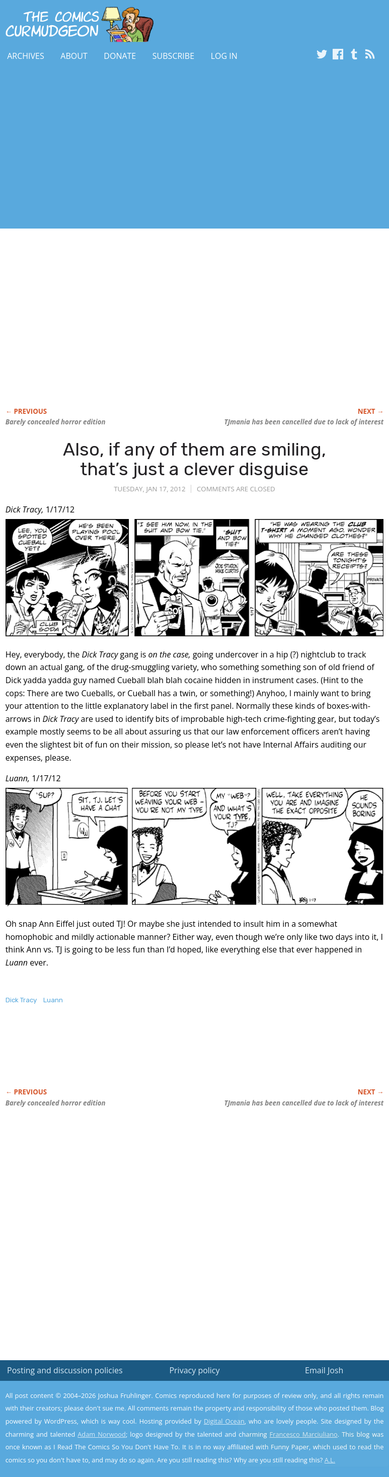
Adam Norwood (101, 1434)
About (73, 55)
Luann (53, 1000)
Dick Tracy (21, 1000)
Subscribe (173, 55)
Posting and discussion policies (65, 1370)
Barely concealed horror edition (56, 421)
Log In (224, 55)
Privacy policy (194, 1370)
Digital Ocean (224, 1421)
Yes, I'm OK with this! (303, 1439)
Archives (25, 55)
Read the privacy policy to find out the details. (299, 1414)
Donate (120, 55)
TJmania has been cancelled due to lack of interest (304, 421)
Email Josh (324, 1370)
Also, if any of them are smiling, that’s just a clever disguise (194, 459)
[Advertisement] (118, 147)
